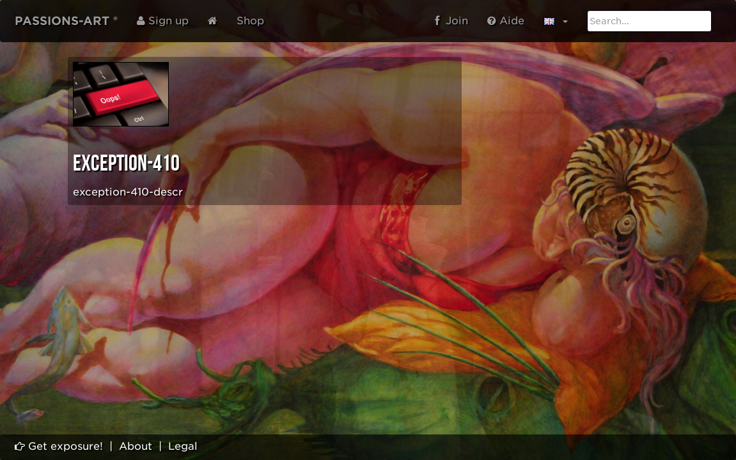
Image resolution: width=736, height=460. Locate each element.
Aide (505, 21)
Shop (250, 21)
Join (451, 21)
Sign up (163, 21)
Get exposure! (59, 446)
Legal (183, 446)
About (135, 446)
